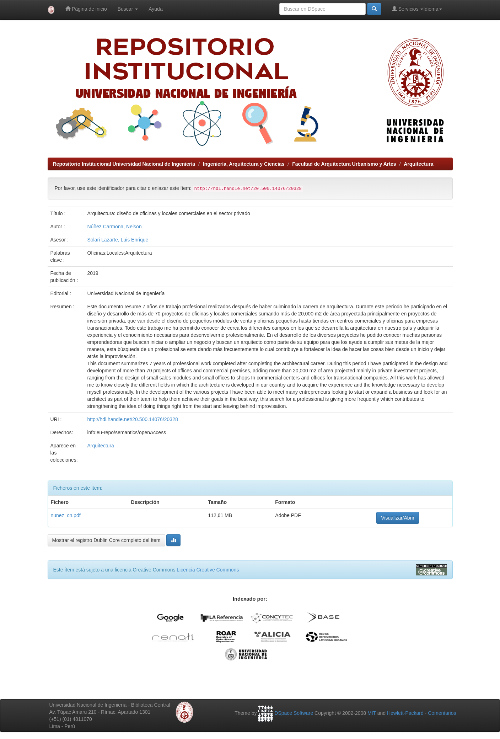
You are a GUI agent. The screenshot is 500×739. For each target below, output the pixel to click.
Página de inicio (86, 9)
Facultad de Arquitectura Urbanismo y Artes (344, 164)
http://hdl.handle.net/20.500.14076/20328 (132, 419)
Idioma (432, 9)
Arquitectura (418, 164)
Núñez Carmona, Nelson (114, 226)
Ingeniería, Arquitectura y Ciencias (244, 164)
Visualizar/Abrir (397, 518)
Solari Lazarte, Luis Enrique (117, 240)
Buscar (128, 9)
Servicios (408, 9)
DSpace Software (293, 713)
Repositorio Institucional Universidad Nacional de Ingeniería (124, 164)
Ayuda (155, 9)
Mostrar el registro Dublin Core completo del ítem (106, 540)
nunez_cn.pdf (66, 515)
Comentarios (442, 713)
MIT (371, 713)
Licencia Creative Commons (208, 570)
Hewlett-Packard (405, 713)
